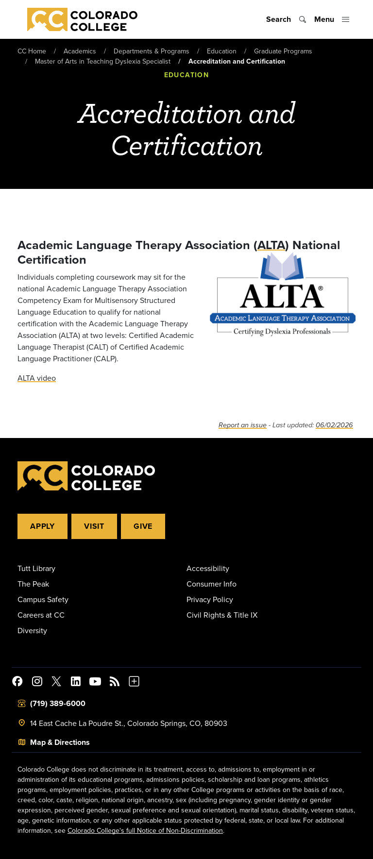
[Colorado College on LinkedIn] (76, 682)
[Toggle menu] (332, 19)
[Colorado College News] (114, 682)
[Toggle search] (286, 19)
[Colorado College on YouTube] (95, 682)
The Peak (33, 583)
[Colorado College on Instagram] (37, 682)
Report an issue (243, 425)
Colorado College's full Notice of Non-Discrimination (145, 830)
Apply (42, 526)
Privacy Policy (209, 599)
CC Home (31, 51)
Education (222, 51)
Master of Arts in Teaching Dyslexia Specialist (102, 61)
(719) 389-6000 (57, 703)
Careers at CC (41, 614)
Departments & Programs (151, 51)
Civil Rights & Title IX (221, 614)
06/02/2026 (334, 425)
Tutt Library (36, 568)
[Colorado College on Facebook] (17, 682)
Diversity (32, 630)
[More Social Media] (134, 682)
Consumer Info (211, 583)
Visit (94, 526)
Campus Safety (42, 599)
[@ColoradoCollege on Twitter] (56, 682)
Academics (80, 51)
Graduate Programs (283, 51)
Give (143, 526)
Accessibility (207, 568)
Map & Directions (60, 742)
